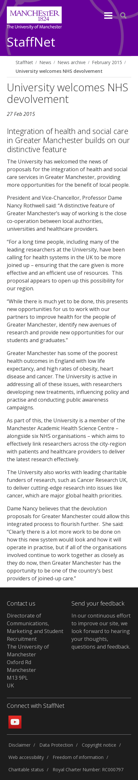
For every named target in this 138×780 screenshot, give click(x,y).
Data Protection (56, 745)
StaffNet (31, 42)
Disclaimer (19, 745)
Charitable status (26, 769)
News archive (71, 62)
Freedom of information (78, 757)
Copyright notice (99, 745)
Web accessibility (26, 757)
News (45, 62)
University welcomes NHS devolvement (59, 71)
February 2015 (107, 62)
